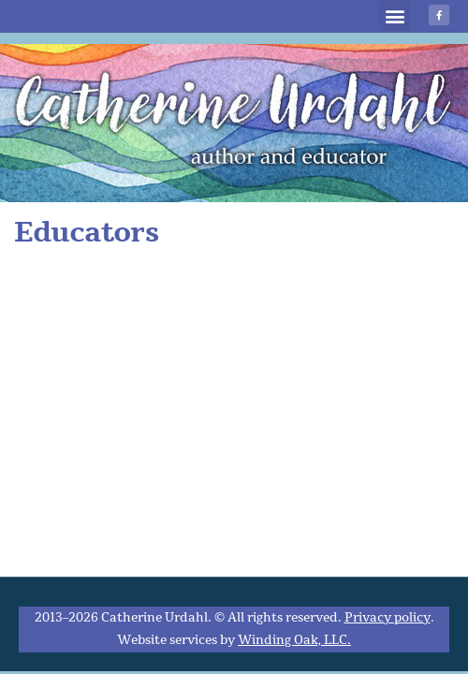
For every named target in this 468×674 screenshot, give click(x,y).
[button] (394, 15)
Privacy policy (387, 617)
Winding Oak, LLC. (294, 640)
